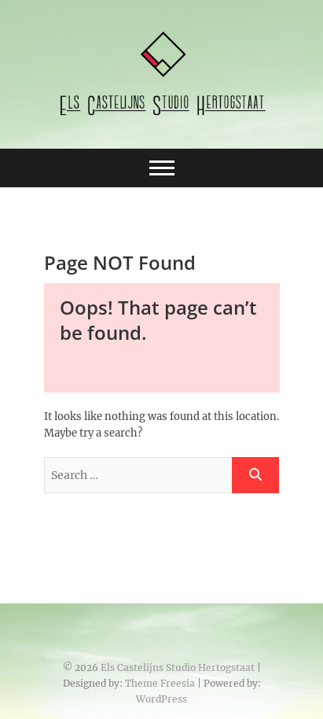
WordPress (161, 699)
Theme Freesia (160, 683)
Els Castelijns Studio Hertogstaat (178, 667)
